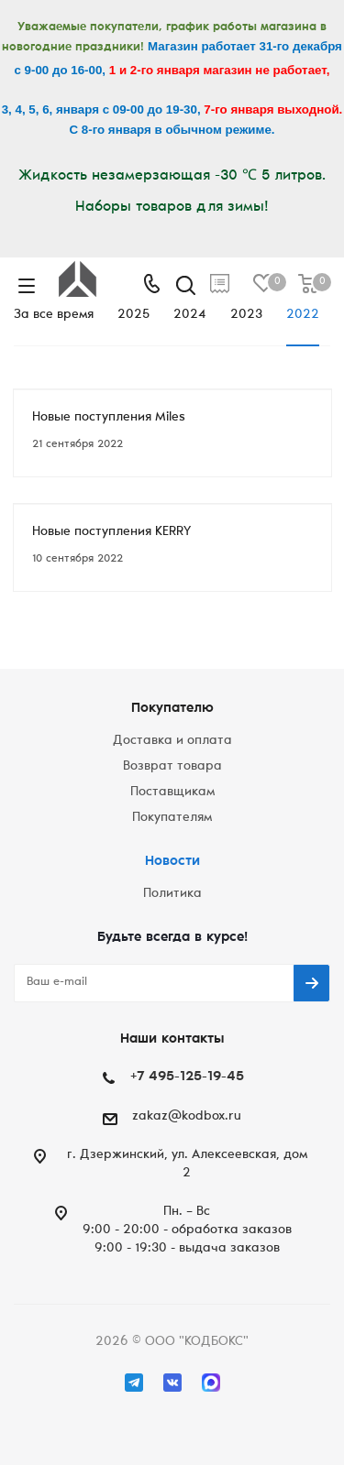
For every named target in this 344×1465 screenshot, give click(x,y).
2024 (189, 315)
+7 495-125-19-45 (187, 1077)
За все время (54, 315)
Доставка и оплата (172, 741)
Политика (172, 894)
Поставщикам (172, 792)
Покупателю (172, 709)
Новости (172, 862)
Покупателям (172, 818)
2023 (246, 315)
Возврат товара (172, 766)
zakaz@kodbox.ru (186, 1116)
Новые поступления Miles (108, 417)
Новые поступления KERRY (111, 532)
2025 (133, 315)
